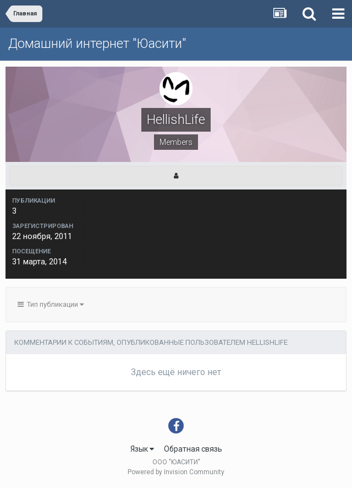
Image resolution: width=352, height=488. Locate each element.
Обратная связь (193, 448)
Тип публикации (51, 304)
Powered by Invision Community (176, 472)
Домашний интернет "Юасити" (97, 43)
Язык (142, 448)
